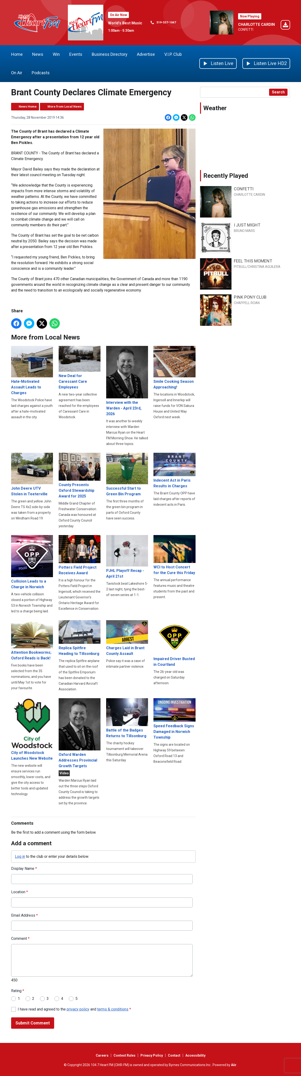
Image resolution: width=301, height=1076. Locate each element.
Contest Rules (124, 1055)
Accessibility (195, 1055)
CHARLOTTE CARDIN (256, 24)
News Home (28, 106)
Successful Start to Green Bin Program (127, 474)
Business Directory (109, 54)
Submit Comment (32, 1022)
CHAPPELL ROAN (247, 303)
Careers (102, 1055)
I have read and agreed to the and (74, 1009)
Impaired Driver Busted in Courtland (174, 643)
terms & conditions (112, 1009)
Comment (20, 938)
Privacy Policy (151, 1055)
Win (56, 54)
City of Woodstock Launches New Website (32, 729)
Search (278, 92)
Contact (174, 1055)
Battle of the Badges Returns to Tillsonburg (127, 718)
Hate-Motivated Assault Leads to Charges (32, 370)
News (37, 54)
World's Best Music (125, 23)
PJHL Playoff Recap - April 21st (127, 557)
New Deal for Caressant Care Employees (79, 367)
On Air (16, 72)
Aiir (233, 1065)
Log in (20, 856)
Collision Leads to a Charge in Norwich (32, 562)
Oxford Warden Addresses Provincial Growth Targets (79, 733)
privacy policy (78, 1009)
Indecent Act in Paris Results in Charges (174, 470)
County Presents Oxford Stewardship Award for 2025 (79, 475)
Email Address (24, 915)
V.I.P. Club (173, 54)
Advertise (146, 54)
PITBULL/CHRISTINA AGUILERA (257, 267)
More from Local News (65, 106)
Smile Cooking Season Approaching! (174, 367)
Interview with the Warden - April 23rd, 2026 (127, 381)
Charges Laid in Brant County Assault (127, 638)
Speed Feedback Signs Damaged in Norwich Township (174, 718)
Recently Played (225, 175)
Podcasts (41, 72)
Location (19, 892)
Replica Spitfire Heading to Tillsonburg (79, 638)
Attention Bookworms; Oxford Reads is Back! (32, 640)
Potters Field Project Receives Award (79, 555)
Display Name (24, 868)
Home (17, 54)
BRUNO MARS (244, 231)
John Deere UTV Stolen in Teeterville (32, 474)
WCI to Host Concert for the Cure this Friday (174, 555)
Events (75, 54)
